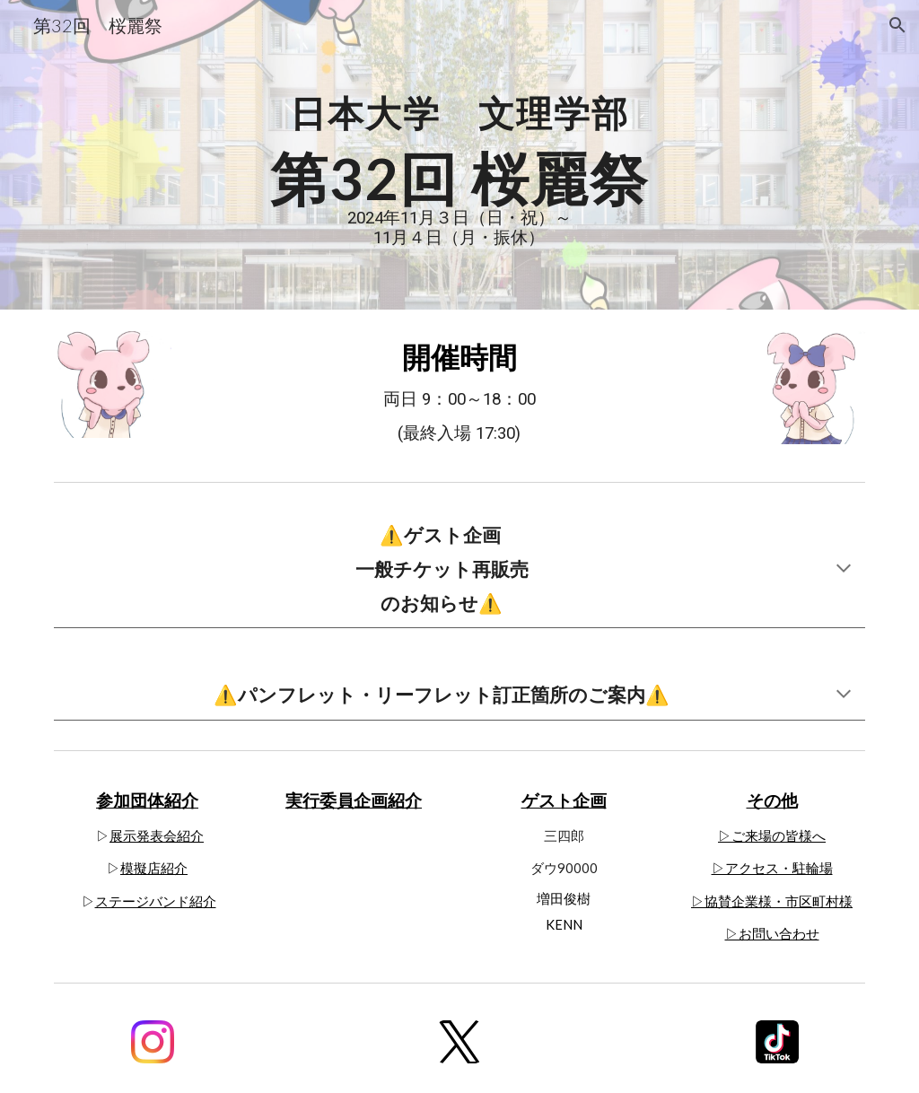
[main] (459, 155)
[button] (897, 25)
